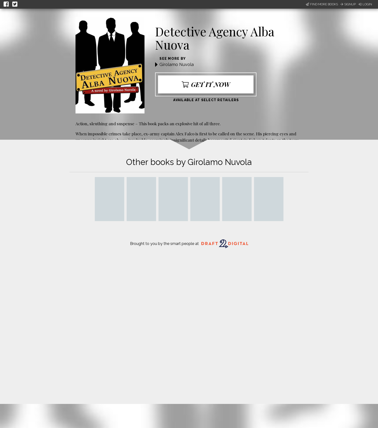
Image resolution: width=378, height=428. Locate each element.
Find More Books (322, 4)
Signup (348, 4)
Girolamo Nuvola (176, 64)
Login (365, 4)
